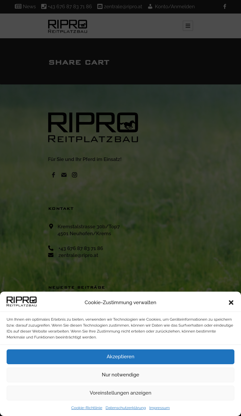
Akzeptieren (120, 357)
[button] (231, 302)
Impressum (159, 407)
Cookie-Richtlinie (86, 407)
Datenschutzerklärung (125, 407)
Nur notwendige (120, 375)
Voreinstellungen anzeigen (120, 393)
